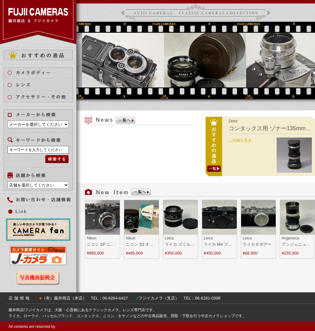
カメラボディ (42, 72)
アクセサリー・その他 (42, 97)
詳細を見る (242, 140)
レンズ (42, 84)
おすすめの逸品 (38, 55)
